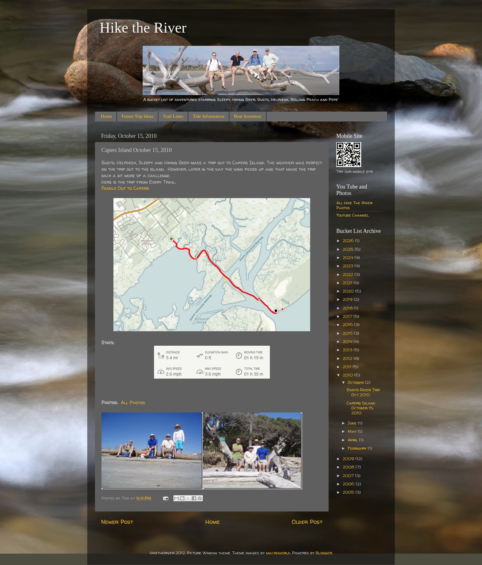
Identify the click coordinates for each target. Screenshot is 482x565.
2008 (349, 467)
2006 (349, 484)
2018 (348, 308)
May (353, 431)
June (353, 423)
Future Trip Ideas (137, 116)
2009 (349, 458)
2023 (348, 266)
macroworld (278, 552)
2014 (348, 341)
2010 (348, 375)
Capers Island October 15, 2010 (361, 408)
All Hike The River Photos (354, 205)
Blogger (324, 552)
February (358, 448)
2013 (348, 349)
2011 (348, 366)
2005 (349, 492)
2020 (349, 291)
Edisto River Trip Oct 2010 (363, 392)
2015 (348, 333)
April (353, 440)
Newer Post (117, 522)
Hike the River (143, 27)
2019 (348, 299)
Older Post (307, 522)
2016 (348, 324)
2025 (349, 249)
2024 (348, 257)
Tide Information (208, 116)
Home (106, 116)
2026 (349, 240)
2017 (348, 316)
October (356, 382)
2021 (348, 282)
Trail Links (173, 116)
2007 (349, 475)
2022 (348, 274)
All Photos (133, 402)
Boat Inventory (248, 116)
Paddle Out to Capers (125, 188)
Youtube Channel (352, 215)
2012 (348, 358)
